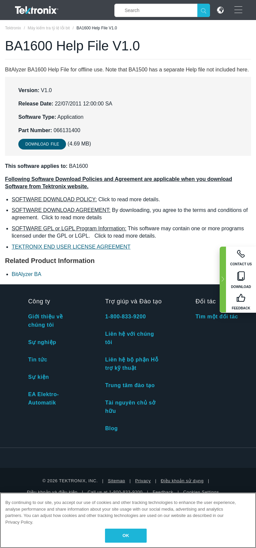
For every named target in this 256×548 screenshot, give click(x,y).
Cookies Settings (201, 492)
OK (126, 535)
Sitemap (116, 480)
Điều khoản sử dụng (182, 480)
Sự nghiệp (42, 342)
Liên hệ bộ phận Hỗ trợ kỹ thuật (131, 364)
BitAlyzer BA (26, 274)
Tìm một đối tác (216, 316)
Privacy (143, 480)
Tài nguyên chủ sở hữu (130, 407)
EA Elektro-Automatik (43, 398)
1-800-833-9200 (125, 316)
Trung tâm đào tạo (130, 385)
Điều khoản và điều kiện (52, 492)
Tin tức (37, 359)
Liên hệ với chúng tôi (129, 338)
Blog (111, 428)
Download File (42, 144)
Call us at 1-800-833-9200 (115, 492)
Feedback (163, 492)
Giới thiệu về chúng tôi (45, 321)
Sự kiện (38, 377)
